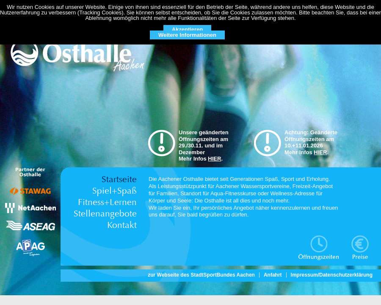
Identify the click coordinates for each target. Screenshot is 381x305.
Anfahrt (273, 275)
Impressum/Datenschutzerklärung (332, 275)
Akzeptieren (187, 29)
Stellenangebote (105, 213)
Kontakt (122, 225)
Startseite (119, 179)
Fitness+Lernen (107, 202)
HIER (214, 158)
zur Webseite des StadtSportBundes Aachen (201, 275)
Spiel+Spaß (114, 191)
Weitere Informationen (187, 35)
